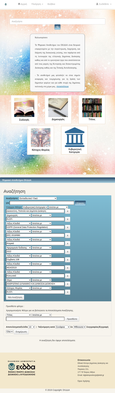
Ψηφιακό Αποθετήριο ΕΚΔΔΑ (16, 180)
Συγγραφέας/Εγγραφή (97, 327)
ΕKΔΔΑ (66, 390)
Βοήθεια (51, 4)
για (7, 203)
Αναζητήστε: (12, 198)
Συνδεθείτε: (103, 4)
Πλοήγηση (37, 4)
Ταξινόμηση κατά (46, 327)
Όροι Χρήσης (84, 381)
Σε (72, 327)
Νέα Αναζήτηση (15, 297)
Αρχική (22, 4)
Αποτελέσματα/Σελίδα (17, 327)
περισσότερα (63, 86)
